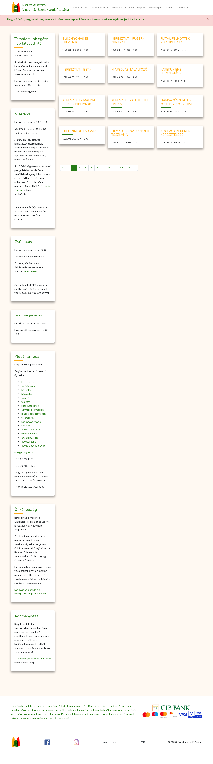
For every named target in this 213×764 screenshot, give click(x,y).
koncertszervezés (31, 421)
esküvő (25, 398)
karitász (25, 425)
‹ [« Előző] (62, 167)
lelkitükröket (31, 271)
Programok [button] (117, 7)
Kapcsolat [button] (183, 7)
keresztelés (27, 382)
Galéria (170, 7)
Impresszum (109, 742)
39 (129, 167)
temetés (25, 402)
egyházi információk (32, 409)
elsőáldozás (28, 386)
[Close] (208, 19)
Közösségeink (155, 7)
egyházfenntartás (31, 429)
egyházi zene (28, 441)
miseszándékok (29, 433)
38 (121, 167)
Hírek (132, 7)
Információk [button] (99, 7)
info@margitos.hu (24, 452)
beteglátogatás (30, 406)
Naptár (141, 7)
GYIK (142, 742)
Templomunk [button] (80, 7)
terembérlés (28, 417)
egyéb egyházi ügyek (33, 445)
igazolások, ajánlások (33, 413)
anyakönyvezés (29, 437)
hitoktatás (27, 394)
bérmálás (26, 390)
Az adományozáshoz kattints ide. (32, 658)
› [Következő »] (135, 167)
